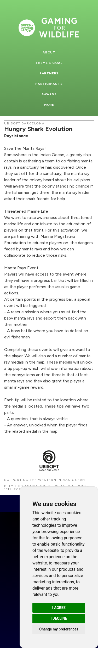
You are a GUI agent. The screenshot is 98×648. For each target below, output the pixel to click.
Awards (49, 94)
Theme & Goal (49, 63)
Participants (49, 84)
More (49, 105)
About (49, 52)
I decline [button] (58, 618)
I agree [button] (58, 608)
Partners (49, 73)
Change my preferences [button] (58, 629)
